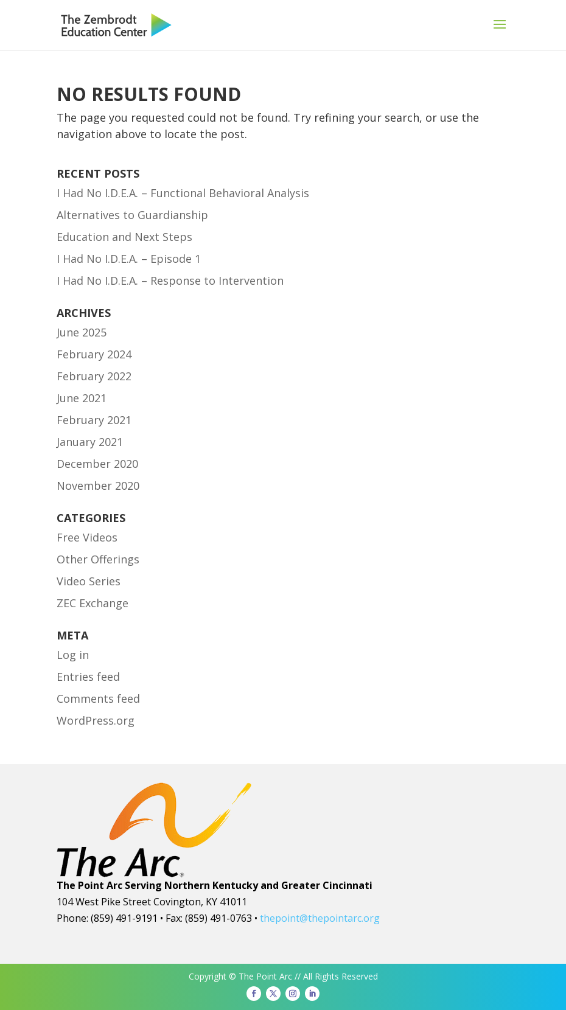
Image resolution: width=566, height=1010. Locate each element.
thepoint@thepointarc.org (320, 918)
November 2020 (98, 485)
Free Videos (87, 537)
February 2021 (94, 420)
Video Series (89, 581)
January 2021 (90, 441)
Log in (73, 654)
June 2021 (82, 398)
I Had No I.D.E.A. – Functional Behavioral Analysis (183, 193)
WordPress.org (96, 720)
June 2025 (82, 332)
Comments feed (98, 698)
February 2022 (94, 376)
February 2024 (94, 354)
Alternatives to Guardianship (132, 214)
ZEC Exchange (92, 603)
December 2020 (97, 463)
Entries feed (88, 676)
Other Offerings (98, 559)
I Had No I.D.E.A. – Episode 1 (129, 258)
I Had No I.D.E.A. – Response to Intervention (170, 280)
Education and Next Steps (124, 236)
